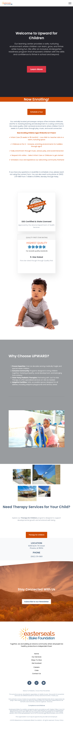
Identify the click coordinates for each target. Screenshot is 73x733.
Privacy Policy (59, 720)
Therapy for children (36, 535)
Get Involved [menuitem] (36, 663)
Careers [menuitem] (36, 667)
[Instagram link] (36, 683)
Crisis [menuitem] (37, 670)
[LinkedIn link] (44, 683)
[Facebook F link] (29, 683)
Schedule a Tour (36, 112)
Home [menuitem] (36, 654)
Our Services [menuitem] (36, 657)
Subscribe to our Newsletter (36, 601)
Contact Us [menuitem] (36, 673)
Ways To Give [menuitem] (36, 660)
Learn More (36, 69)
